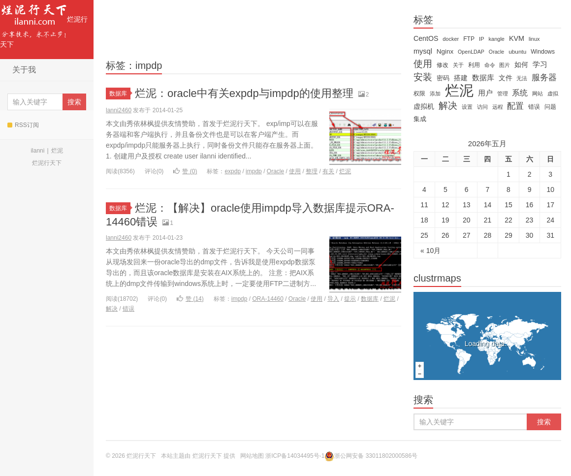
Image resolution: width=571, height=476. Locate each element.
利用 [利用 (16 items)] (474, 65)
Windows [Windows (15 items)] (543, 51)
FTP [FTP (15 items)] (469, 38)
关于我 (24, 69)
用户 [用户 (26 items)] (485, 93)
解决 (112, 308)
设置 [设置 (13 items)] (467, 107)
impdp (254, 171)
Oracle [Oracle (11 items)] (496, 52)
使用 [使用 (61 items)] (422, 64)
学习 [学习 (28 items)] (540, 64)
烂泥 (57, 150)
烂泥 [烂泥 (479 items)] (459, 90)
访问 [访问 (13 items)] (482, 107)
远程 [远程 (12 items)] (497, 107)
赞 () (185, 171)
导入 (333, 298)
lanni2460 (118, 110)
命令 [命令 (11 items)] (489, 65)
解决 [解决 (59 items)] (448, 106)
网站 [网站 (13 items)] (537, 93)
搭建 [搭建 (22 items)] (461, 78)
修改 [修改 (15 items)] (442, 65)
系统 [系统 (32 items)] (520, 93)
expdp (232, 171)
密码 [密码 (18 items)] (443, 78)
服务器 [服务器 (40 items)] (544, 77)
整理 (311, 171)
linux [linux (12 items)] (534, 39)
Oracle (275, 171)
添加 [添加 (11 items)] (435, 93)
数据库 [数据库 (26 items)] (483, 78)
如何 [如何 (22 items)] (521, 64)
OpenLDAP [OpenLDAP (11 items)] (471, 52)
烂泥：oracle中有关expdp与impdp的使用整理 (244, 93)
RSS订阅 (23, 125)
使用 (295, 171)
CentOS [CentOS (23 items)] (425, 38)
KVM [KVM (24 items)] (516, 38)
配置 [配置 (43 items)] (515, 106)
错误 (128, 308)
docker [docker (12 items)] (451, 39)
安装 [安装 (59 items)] (422, 77)
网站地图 (252, 455)
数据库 (119, 93)
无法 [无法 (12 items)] (521, 78)
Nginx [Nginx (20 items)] (445, 51)
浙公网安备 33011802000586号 (375, 455)
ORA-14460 (267, 298)
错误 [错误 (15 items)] (534, 106)
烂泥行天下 (44, 24)
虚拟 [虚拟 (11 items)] (552, 93)
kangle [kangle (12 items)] (497, 39)
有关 (328, 171)
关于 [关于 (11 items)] (458, 65)
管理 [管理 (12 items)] (502, 93)
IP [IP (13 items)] (481, 39)
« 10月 (430, 250)
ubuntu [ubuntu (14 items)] (517, 51)
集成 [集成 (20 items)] (419, 119)
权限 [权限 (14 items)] (419, 93)
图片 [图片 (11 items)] (504, 65)
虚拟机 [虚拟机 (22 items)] (423, 106)
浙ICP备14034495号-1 (294, 455)
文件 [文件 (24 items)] (505, 78)
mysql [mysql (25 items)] (422, 51)
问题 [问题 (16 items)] (550, 106)
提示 (350, 298)
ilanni (37, 150)
